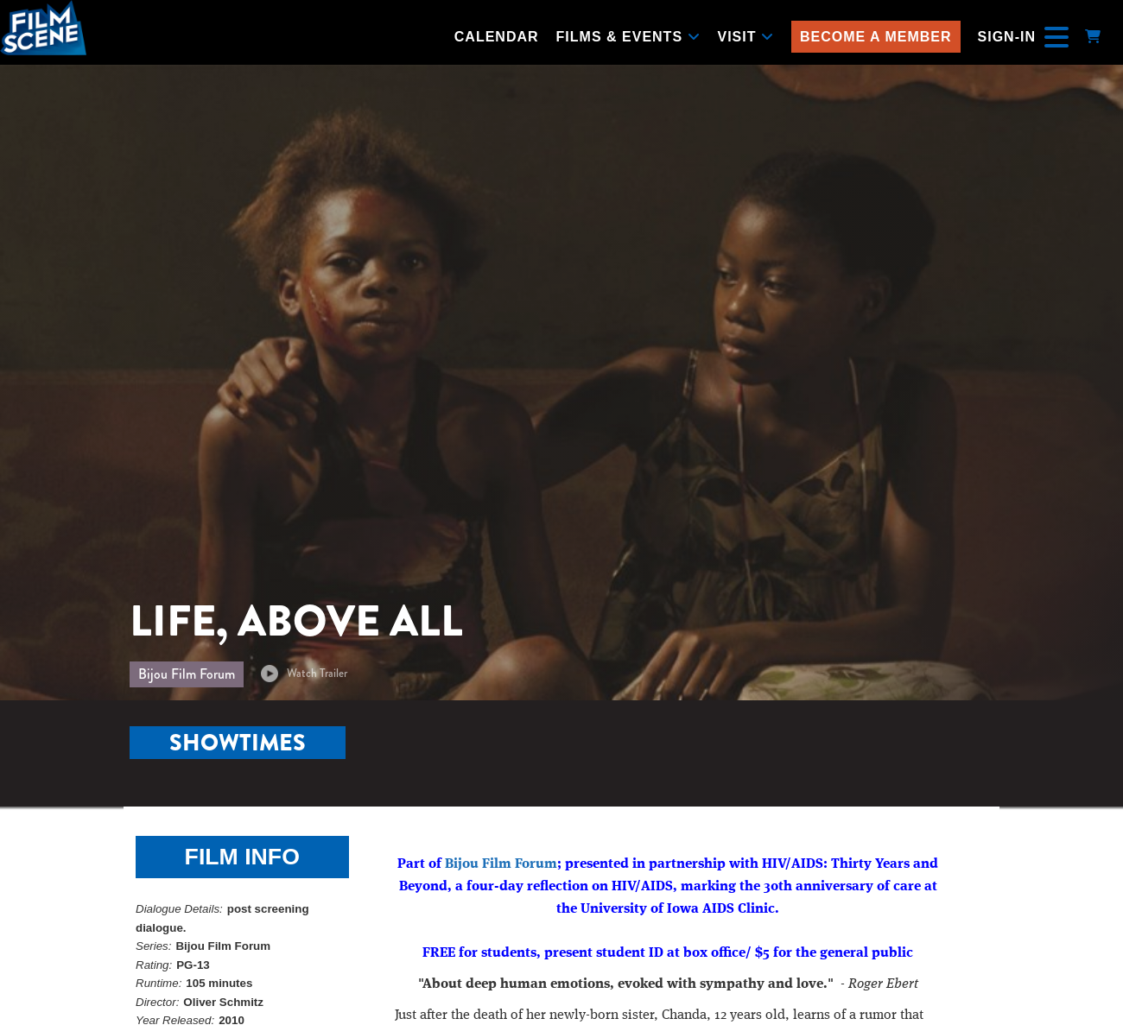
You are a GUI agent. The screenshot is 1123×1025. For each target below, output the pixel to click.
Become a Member (876, 36)
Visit (746, 36)
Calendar (496, 36)
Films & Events (628, 36)
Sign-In (1007, 36)
